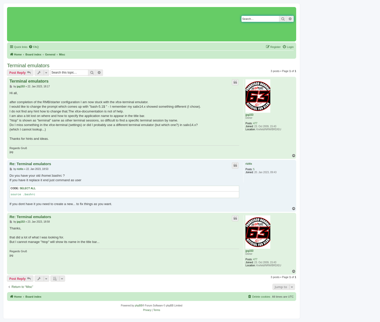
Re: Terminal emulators (30, 164)
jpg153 (249, 114)
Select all (28, 188)
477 (255, 123)
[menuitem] (34, 47)
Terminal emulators (28, 65)
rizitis (248, 163)
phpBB (138, 305)
